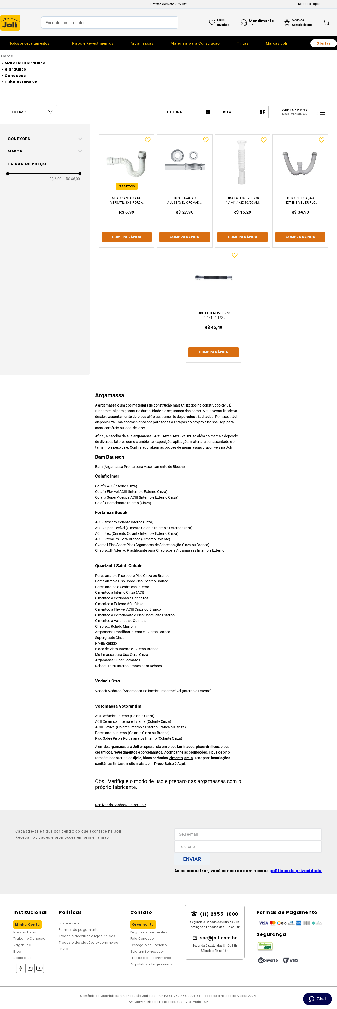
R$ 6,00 (55, 179)
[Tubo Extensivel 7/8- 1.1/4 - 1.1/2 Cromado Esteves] (213, 306)
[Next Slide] (251, 4)
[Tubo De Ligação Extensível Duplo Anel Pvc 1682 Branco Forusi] (300, 191)
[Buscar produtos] (169, 22)
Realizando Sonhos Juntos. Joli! (120, 805)
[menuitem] (93, 43)
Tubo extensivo (21, 81)
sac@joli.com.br (218, 938)
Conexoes (15, 75)
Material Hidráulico (25, 63)
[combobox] (109, 22)
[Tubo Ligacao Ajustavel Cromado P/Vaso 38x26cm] (184, 191)
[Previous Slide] (87, 4)
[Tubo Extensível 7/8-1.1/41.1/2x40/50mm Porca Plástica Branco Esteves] (242, 191)
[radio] (188, 112)
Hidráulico (15, 69)
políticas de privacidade (295, 870)
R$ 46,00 (71, 179)
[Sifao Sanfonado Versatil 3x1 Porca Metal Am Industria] (127, 191)
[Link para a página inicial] (168, 56)
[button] (47, 139)
